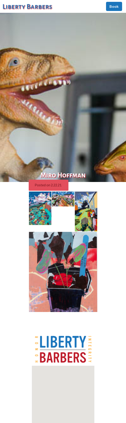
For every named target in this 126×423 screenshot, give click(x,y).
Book (114, 6)
